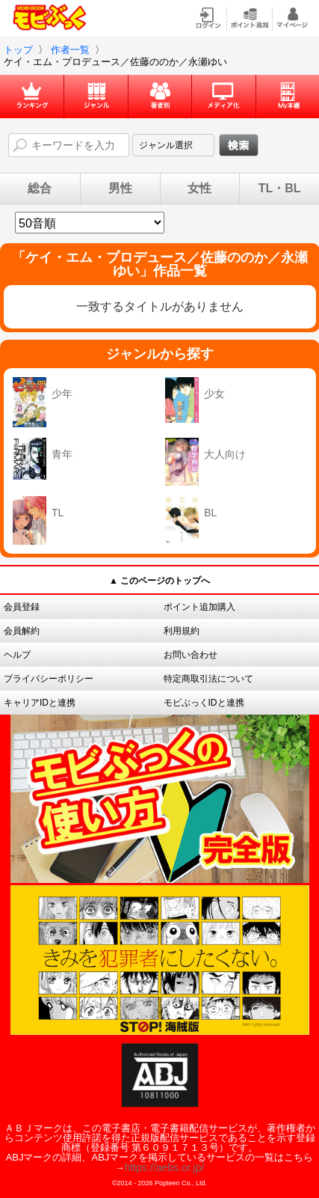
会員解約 (22, 631)
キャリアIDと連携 (39, 702)
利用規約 (181, 631)
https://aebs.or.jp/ (165, 1167)
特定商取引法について (208, 678)
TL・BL (279, 189)
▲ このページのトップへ (159, 580)
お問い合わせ (190, 655)
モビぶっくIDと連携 (204, 702)
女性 (199, 189)
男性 (120, 189)
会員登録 (22, 607)
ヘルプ (17, 655)
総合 (40, 189)
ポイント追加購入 (199, 607)
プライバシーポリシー (48, 678)
